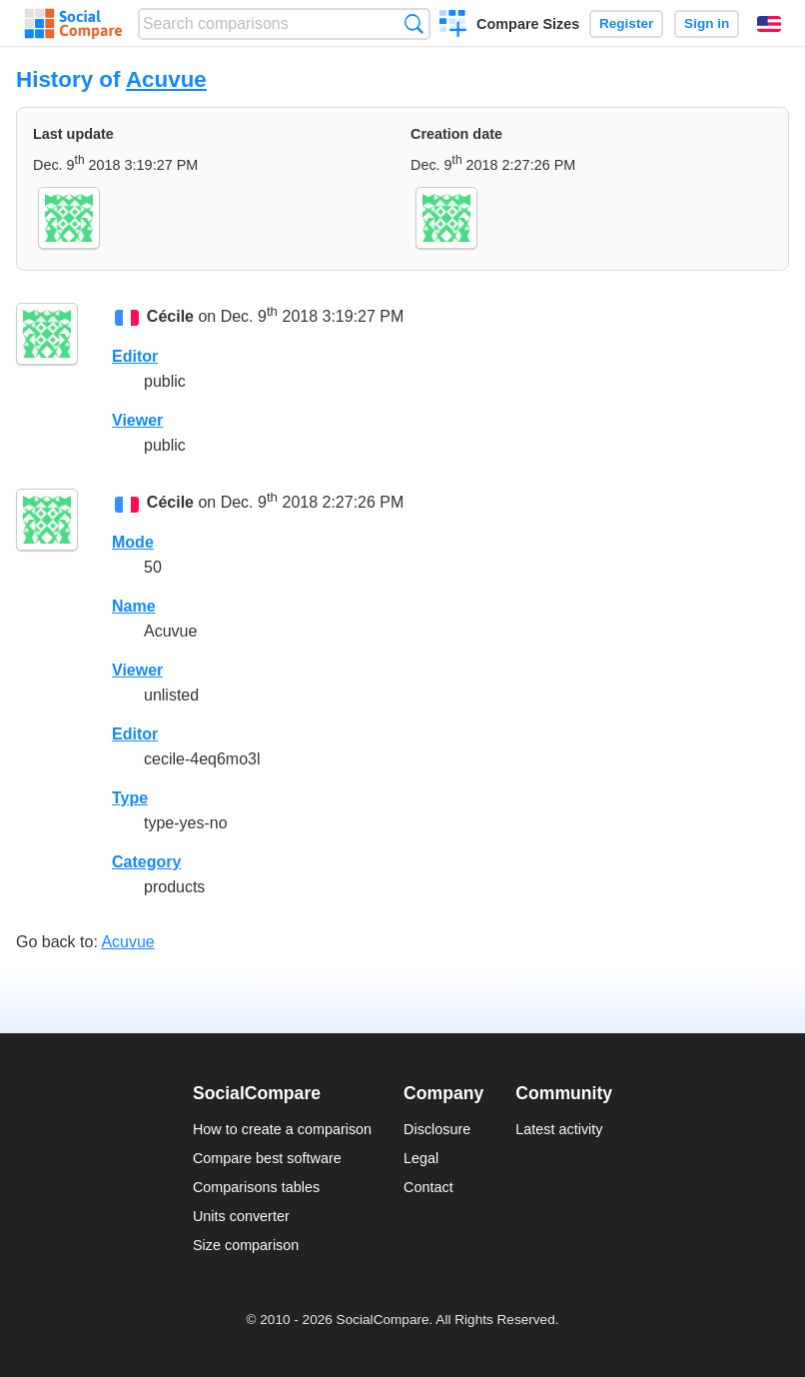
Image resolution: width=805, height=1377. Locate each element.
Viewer (137, 420)
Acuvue (166, 79)
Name (134, 606)
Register (626, 23)
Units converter (241, 1216)
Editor (135, 356)
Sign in (706, 23)
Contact (428, 1187)
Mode (133, 542)
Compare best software (267, 1158)
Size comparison (246, 1245)
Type (130, 797)
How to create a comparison (282, 1129)
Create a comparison (452, 26)
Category (146, 861)
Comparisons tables (256, 1187)
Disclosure (436, 1129)
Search (413, 23)
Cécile (170, 317)
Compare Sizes (527, 24)
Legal (420, 1158)
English (769, 24)
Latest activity (558, 1129)
